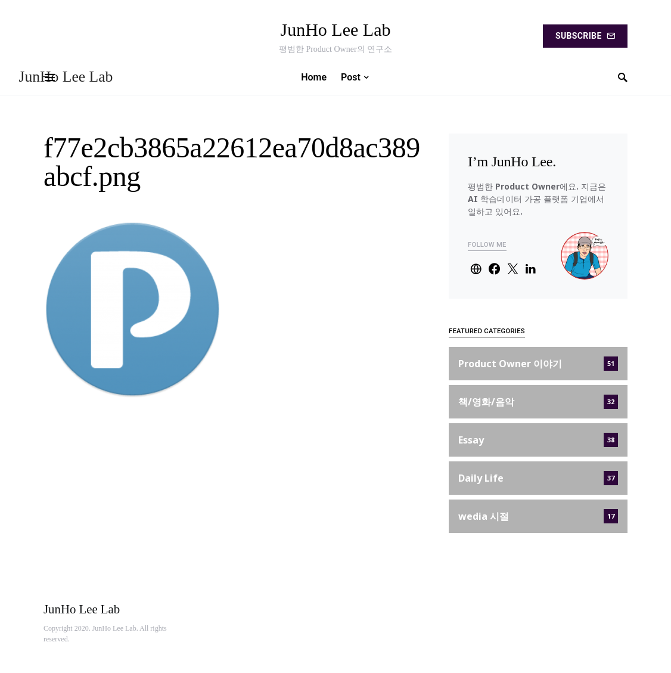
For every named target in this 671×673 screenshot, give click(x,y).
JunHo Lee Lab (336, 29)
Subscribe (585, 36)
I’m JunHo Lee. (512, 161)
